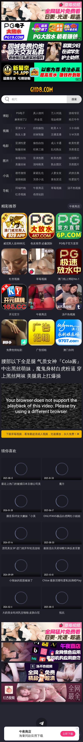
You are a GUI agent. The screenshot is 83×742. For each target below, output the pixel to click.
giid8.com (41, 89)
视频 (6, 131)
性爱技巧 (74, 179)
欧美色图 (56, 158)
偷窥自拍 (20, 158)
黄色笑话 (56, 179)
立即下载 (68, 733)
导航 (6, 191)
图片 (6, 161)
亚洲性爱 (20, 143)
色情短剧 (38, 194)
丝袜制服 (38, 134)
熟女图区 (56, 164)
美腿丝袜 (20, 164)
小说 (6, 176)
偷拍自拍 (38, 143)
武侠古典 (74, 173)
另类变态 (74, 149)
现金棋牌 (56, 119)
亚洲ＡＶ (20, 128)
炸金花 (38, 119)
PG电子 (20, 113)
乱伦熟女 (56, 149)
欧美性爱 (74, 143)
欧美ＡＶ (56, 128)
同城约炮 (20, 188)
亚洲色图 (38, 158)
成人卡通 (56, 143)
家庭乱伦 (38, 173)
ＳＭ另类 (74, 134)
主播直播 (56, 134)
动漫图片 (74, 158)
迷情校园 (20, 179)
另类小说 (38, 179)
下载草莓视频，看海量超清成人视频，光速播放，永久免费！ (43, 434)
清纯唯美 (38, 164)
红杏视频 (20, 194)
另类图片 (74, 164)
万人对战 (56, 113)
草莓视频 (56, 188)
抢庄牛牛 (74, 119)
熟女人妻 (20, 134)
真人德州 (38, 113)
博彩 (6, 116)
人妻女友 (56, 173)
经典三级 (38, 149)
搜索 (74, 99)
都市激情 (20, 173)
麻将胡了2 (21, 119)
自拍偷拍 (38, 128)
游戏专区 (74, 113)
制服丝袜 (20, 149)
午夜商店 (38, 188)
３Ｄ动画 (74, 128)
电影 (6, 146)
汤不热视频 (74, 188)
